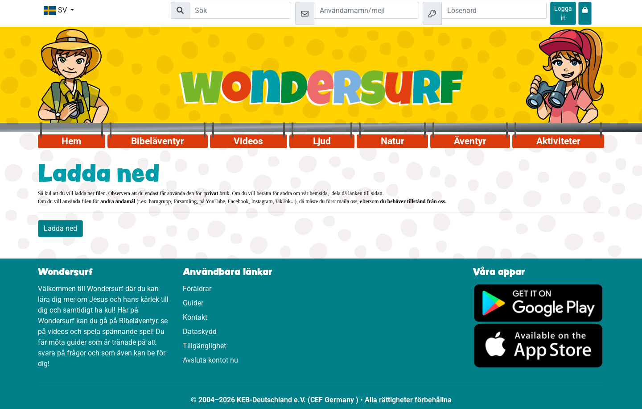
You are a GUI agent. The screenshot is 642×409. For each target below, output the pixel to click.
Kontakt (195, 317)
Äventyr (470, 141)
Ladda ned (60, 228)
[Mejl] (366, 10)
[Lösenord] (494, 10)
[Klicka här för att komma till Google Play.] (538, 302)
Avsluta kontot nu (210, 360)
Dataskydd (200, 331)
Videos (248, 141)
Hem (71, 141)
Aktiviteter (558, 141)
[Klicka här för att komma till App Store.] (538, 345)
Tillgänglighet (204, 346)
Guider (193, 303)
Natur (392, 141)
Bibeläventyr (157, 141)
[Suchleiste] (240, 10)
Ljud (322, 141)
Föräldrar (197, 288)
